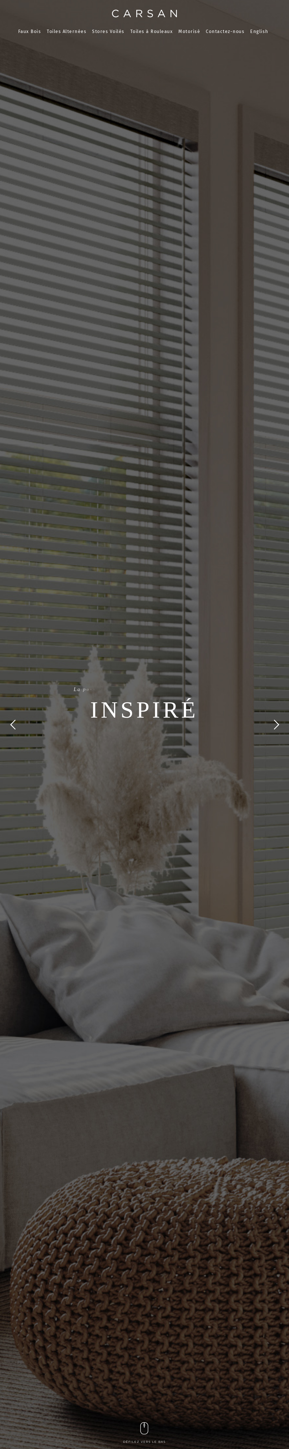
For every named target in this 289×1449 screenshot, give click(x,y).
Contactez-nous (225, 31)
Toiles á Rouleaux (151, 31)
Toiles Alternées (66, 31)
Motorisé (189, 31)
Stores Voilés (108, 31)
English (259, 31)
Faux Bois (29, 31)
